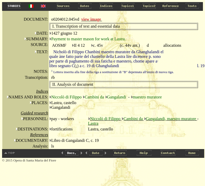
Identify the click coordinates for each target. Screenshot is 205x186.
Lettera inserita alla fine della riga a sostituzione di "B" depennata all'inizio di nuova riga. (112, 72)
